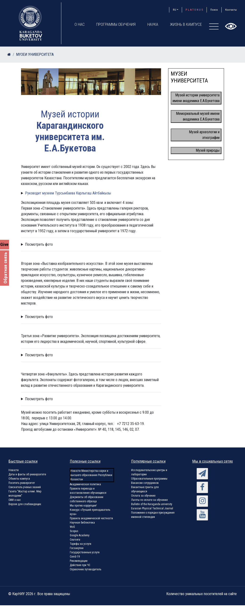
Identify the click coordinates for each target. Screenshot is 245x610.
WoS (72, 526)
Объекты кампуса (19, 478)
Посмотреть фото (39, 244)
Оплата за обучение (143, 495)
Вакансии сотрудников (145, 483)
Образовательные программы (149, 478)
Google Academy (79, 535)
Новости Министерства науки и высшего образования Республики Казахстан (91, 475)
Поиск (214, 9)
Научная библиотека (82, 522)
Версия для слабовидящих (24, 504)
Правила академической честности (91, 518)
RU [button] (174, 9)
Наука (153, 24)
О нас (80, 24)
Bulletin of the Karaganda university (151, 504)
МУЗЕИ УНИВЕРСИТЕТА (35, 54)
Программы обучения (116, 24)
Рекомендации (78, 561)
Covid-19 (75, 556)
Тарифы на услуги (80, 544)
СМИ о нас (14, 500)
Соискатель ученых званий (24, 487)
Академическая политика (85, 484)
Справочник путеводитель (85, 569)
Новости (13, 470)
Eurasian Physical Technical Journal (152, 508)
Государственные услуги (85, 552)
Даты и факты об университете (27, 474)
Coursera (75, 539)
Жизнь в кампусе (186, 24)
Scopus (74, 531)
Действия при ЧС (80, 565)
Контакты (231, 9)
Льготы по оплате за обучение (149, 500)
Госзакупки (76, 548)
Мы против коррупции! (83, 505)
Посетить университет (21, 483)
